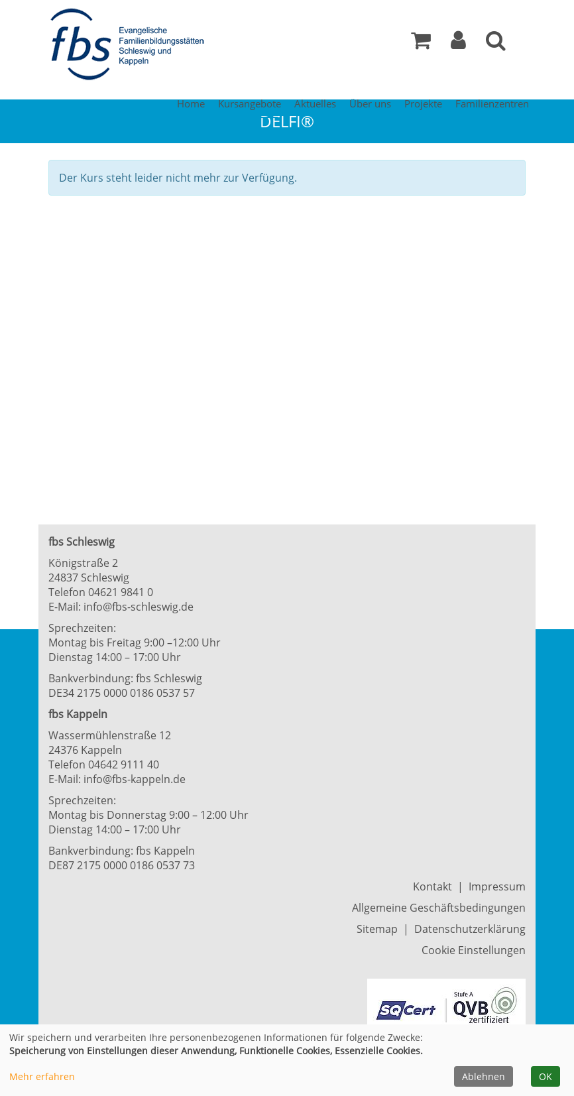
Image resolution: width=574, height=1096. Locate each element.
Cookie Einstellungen (474, 950)
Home (191, 103)
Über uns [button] (370, 103)
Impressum (497, 886)
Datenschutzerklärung (470, 929)
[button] (458, 43)
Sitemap (377, 929)
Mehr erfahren (42, 1076)
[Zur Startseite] (131, 45)
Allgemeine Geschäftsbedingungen (439, 907)
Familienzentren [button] (492, 103)
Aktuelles (315, 103)
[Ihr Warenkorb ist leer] (421, 43)
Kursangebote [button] (249, 103)
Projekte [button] (423, 103)
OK (545, 1076)
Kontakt (432, 886)
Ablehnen (483, 1076)
